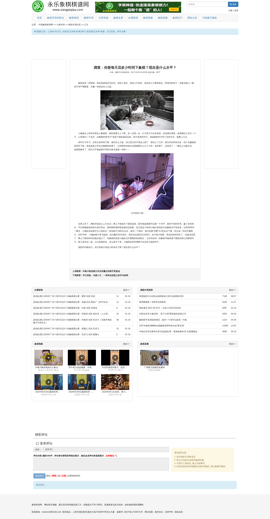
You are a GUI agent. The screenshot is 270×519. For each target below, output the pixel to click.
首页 (39, 17)
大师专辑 (103, 17)
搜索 (233, 4)
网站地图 (149, 512)
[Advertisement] (135, 47)
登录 (236, 10)
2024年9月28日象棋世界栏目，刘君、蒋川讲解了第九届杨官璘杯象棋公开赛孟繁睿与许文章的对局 (49, 392)
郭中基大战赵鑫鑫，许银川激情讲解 (82, 367)
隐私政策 (179, 512)
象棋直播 (163, 17)
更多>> (126, 290)
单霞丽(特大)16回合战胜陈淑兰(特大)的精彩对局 (161, 296)
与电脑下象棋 (209, 17)
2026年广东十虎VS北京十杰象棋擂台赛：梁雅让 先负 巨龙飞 (71, 328)
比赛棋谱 (133, 17)
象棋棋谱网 (37, 504)
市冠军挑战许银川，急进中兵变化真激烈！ (115, 367)
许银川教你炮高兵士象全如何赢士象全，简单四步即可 (49, 367)
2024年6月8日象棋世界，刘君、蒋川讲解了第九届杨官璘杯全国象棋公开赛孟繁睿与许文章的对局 (82, 392)
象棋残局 (74, 17)
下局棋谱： (100, 275)
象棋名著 (118, 17)
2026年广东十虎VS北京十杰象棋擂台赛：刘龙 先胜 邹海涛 (70, 308)
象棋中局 (89, 17)
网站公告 (192, 17)
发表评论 (39, 476)
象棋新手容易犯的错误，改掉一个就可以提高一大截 (163, 320)
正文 (86, 24)
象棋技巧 (177, 17)
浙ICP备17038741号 (133, 512)
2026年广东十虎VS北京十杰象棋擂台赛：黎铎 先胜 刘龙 (69, 296)
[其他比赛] (38, 296)
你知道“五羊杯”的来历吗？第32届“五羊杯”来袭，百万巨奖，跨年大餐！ (95, 31)
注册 (230, 10)
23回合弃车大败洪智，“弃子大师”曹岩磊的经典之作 (162, 314)
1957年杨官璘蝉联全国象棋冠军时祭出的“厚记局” (161, 325)
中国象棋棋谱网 (45, 24)
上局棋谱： (96, 271)
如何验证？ (111, 456)
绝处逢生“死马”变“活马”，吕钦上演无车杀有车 (160, 308)
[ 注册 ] (64, 476)
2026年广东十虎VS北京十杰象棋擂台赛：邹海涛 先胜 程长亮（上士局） (76, 314)
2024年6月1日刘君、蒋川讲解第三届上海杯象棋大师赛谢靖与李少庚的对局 (115, 392)
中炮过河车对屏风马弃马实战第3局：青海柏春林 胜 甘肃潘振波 (168, 331)
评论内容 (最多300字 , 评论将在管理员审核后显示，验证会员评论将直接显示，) (75, 456)
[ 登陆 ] (54, 476)
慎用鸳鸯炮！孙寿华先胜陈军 (152, 302)
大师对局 (60, 24)
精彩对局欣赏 (74, 24)
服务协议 (159, 512)
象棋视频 (148, 17)
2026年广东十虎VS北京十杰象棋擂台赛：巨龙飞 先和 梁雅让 (71, 334)
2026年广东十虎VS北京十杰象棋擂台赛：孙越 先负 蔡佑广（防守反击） (76, 302)
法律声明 (169, 512)
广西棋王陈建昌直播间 (154, 367)
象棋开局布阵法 (55, 17)
